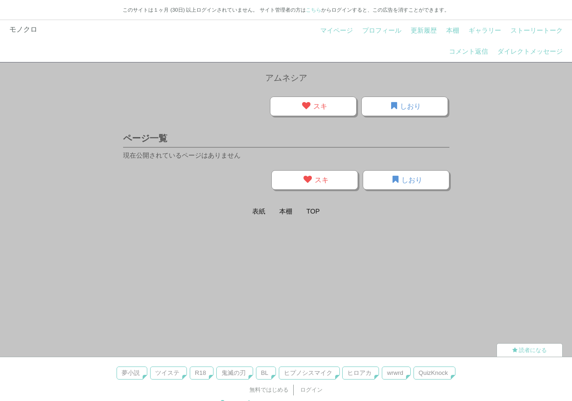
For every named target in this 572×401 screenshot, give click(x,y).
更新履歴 (424, 30)
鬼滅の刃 (233, 372)
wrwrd (395, 372)
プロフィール (381, 30)
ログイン (311, 390)
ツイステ (167, 372)
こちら (313, 10)
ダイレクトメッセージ (530, 51)
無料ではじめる (269, 390)
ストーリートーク (536, 30)
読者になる (529, 350)
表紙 (258, 211)
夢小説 (131, 372)
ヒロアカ (359, 372)
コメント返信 (468, 51)
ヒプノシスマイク (308, 372)
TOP (313, 211)
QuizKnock (433, 372)
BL (265, 372)
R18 (200, 372)
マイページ (336, 30)
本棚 (452, 30)
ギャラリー (485, 30)
